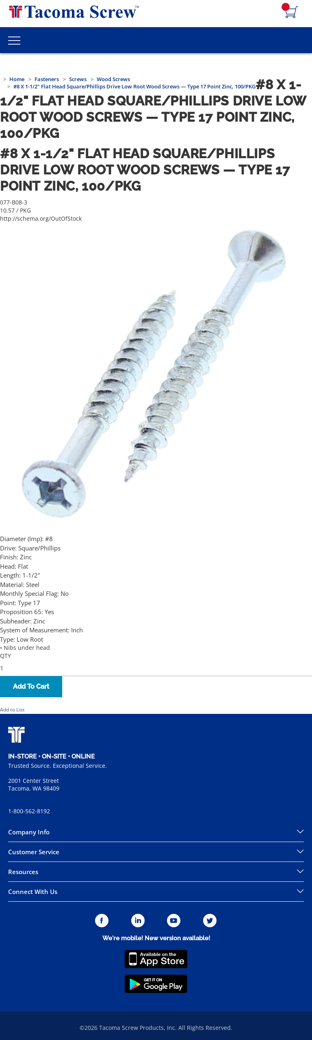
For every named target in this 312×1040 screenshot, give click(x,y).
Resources (23, 872)
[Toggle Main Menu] (14, 40)
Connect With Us (32, 891)
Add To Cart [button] (31, 686)
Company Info (29, 832)
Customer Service (33, 852)
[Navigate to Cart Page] (292, 12)
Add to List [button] (12, 709)
